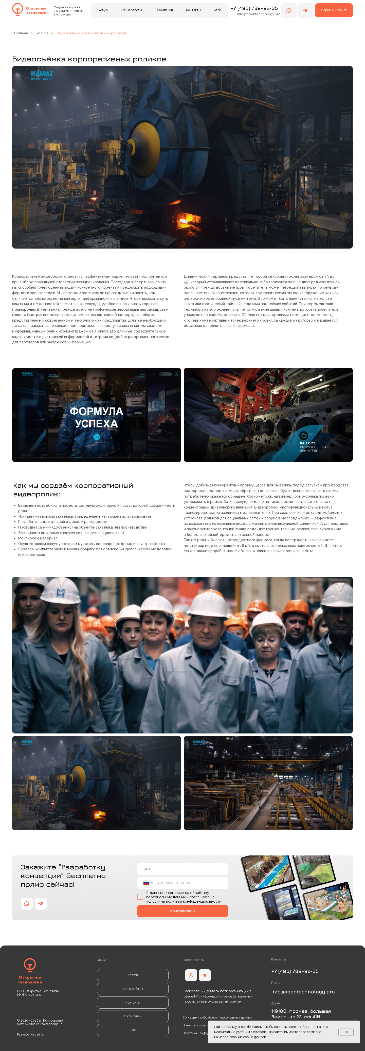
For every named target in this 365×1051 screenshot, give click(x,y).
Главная (21, 33)
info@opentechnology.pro (303, 991)
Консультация (182, 911)
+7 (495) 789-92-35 (254, 8)
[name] (182, 869)
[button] (334, 10)
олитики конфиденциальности (194, 901)
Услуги (42, 33)
